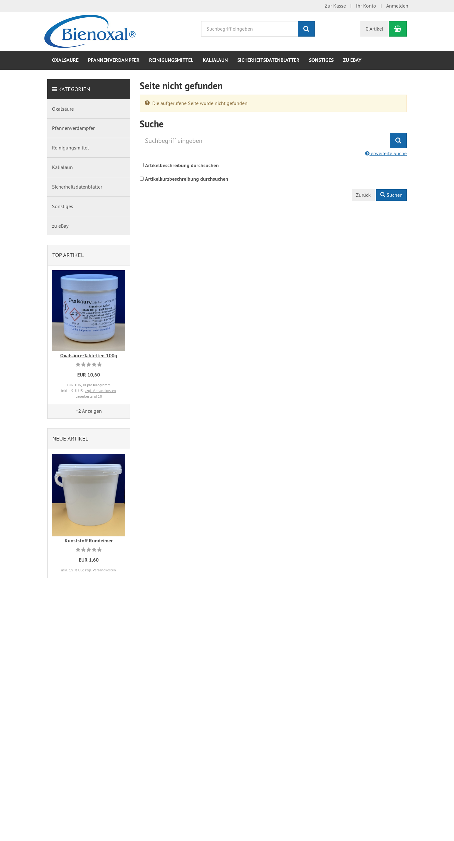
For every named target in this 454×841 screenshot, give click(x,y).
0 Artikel (374, 29)
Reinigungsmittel (171, 60)
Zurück (363, 195)
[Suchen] (306, 29)
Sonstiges (321, 60)
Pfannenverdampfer (114, 60)
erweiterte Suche (386, 153)
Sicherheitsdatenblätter (268, 60)
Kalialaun (215, 60)
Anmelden (397, 6)
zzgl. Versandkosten (100, 390)
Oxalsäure (65, 60)
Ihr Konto (366, 6)
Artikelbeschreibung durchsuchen (182, 165)
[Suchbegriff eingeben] (249, 29)
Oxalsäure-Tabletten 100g (88, 355)
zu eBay (352, 60)
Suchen (391, 195)
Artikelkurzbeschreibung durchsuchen (186, 179)
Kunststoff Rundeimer (89, 540)
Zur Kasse (335, 6)
